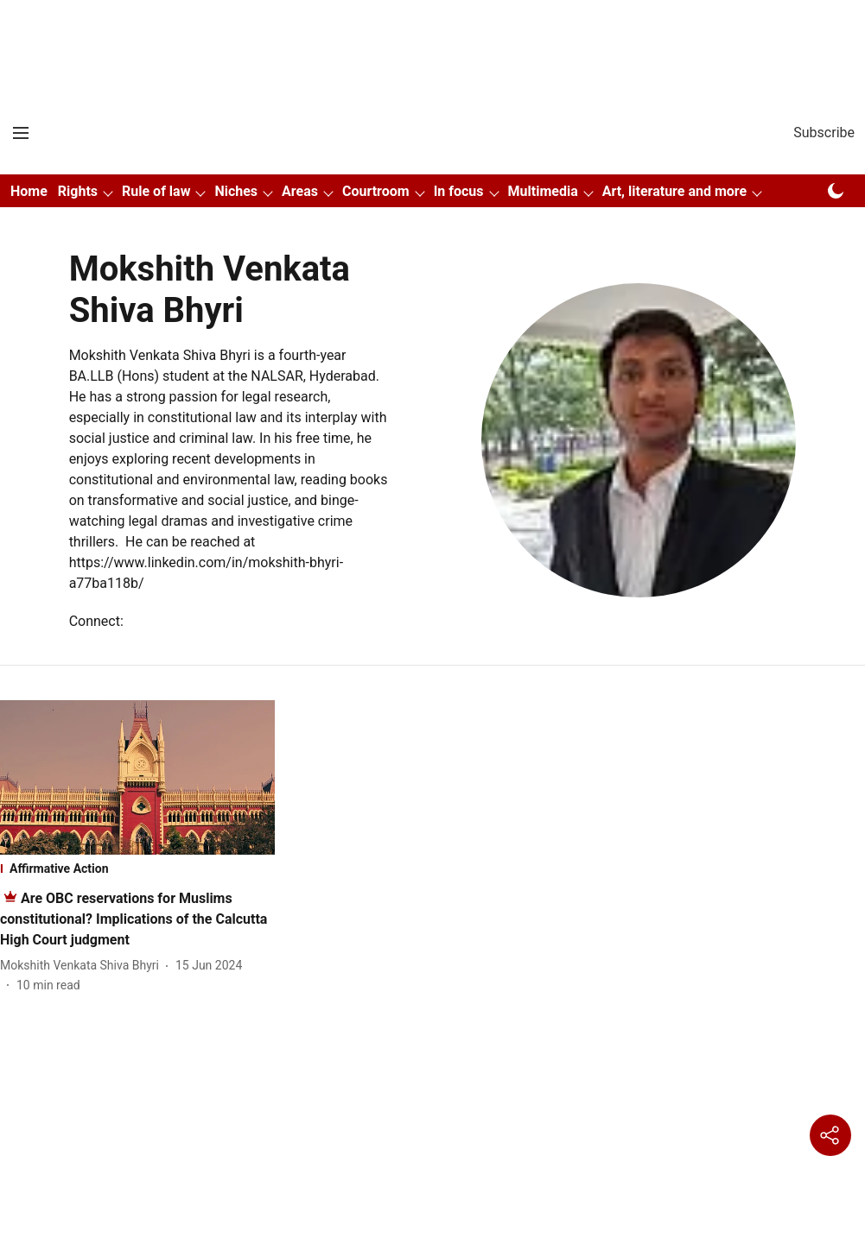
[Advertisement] (433, 28)
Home (29, 191)
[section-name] (137, 868)
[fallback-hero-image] (137, 777)
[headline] (133, 919)
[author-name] (83, 966)
